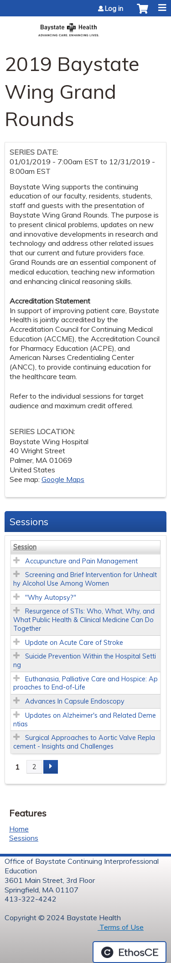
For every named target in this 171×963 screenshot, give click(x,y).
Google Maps (62, 479)
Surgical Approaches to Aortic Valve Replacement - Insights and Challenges (84, 742)
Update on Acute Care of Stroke (74, 643)
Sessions (23, 837)
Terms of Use (121, 927)
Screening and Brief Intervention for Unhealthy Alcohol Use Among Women (85, 579)
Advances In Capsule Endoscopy (74, 701)
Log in (114, 8)
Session (24, 547)
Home (19, 828)
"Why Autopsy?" (50, 597)
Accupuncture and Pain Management (81, 561)
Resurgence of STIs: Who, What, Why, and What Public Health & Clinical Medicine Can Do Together (84, 619)
